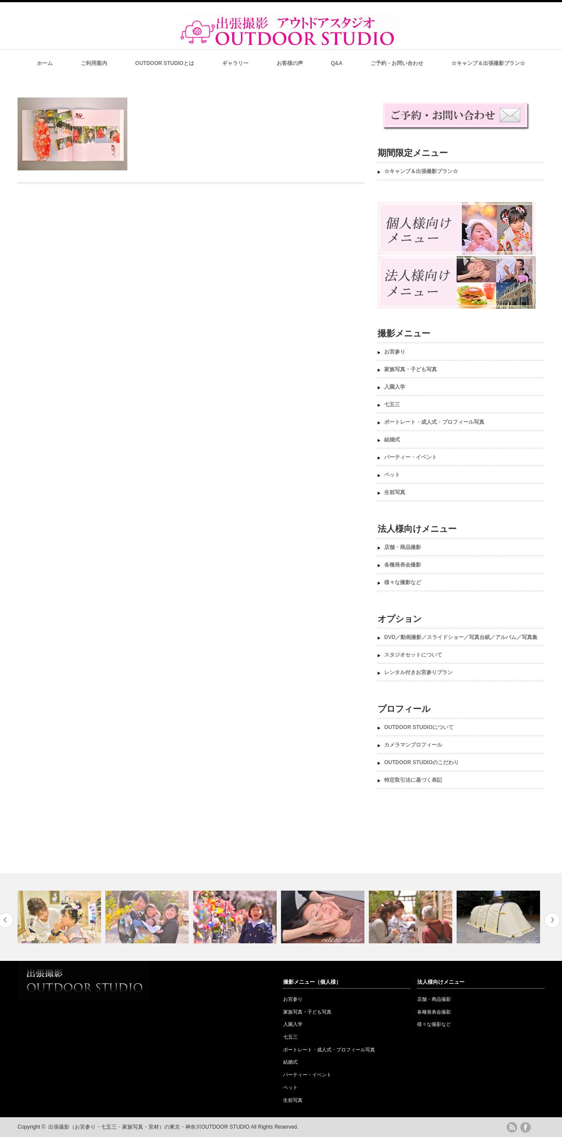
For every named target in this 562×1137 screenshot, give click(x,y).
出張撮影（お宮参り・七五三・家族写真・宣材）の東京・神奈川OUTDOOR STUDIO (148, 1127)
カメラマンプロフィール (413, 745)
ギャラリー (235, 63)
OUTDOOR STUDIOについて (419, 727)
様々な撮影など (402, 582)
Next (552, 920)
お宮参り (394, 352)
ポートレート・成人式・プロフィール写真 (434, 422)
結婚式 (392, 440)
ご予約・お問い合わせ (397, 63)
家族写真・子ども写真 (410, 369)
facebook (525, 1127)
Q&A (337, 63)
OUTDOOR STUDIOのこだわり (421, 762)
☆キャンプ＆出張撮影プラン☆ (488, 63)
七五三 (392, 404)
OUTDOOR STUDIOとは (164, 63)
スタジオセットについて (413, 655)
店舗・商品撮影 (402, 547)
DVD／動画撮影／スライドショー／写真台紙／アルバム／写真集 (460, 637)
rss (512, 1127)
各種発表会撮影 (402, 565)
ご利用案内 (94, 63)
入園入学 (394, 387)
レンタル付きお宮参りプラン (418, 672)
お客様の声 (290, 63)
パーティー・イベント (410, 457)
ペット (392, 475)
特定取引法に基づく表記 (413, 780)
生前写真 (394, 492)
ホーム (45, 63)
